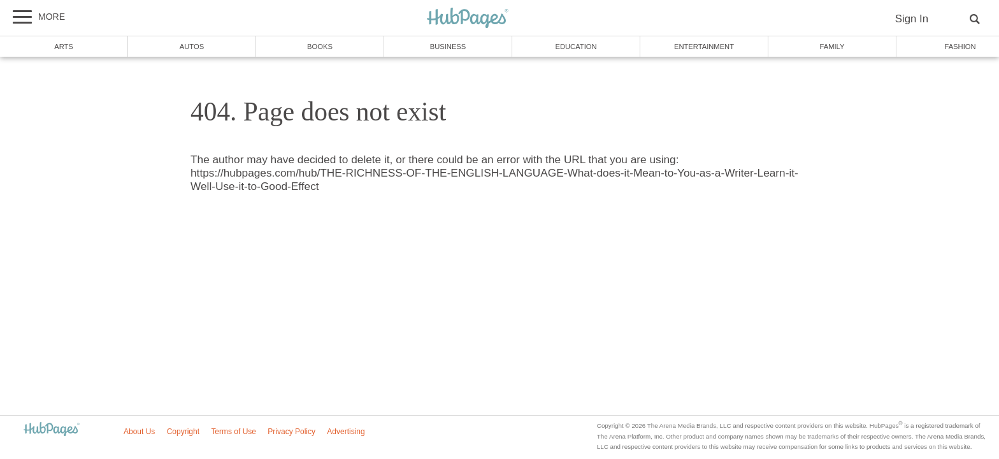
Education (575, 46)
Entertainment (704, 46)
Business (448, 46)
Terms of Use (233, 431)
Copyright (183, 431)
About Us (139, 431)
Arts (63, 46)
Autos (192, 46)
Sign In (911, 19)
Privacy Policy (291, 431)
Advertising (345, 431)
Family (832, 46)
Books (320, 46)
